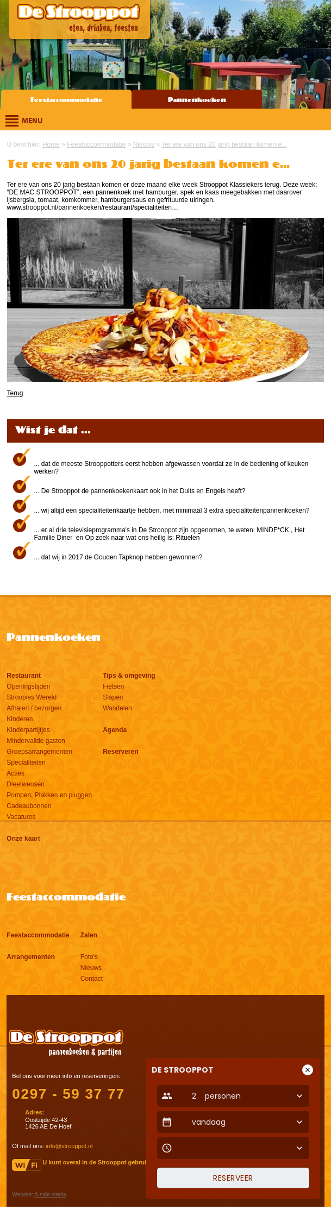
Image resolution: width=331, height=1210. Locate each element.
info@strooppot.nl (69, 1146)
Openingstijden (28, 686)
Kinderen (20, 719)
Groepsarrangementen (39, 751)
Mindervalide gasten (36, 741)
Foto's (89, 957)
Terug (15, 393)
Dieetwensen (25, 784)
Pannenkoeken (197, 100)
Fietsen (113, 686)
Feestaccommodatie (66, 100)
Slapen (113, 697)
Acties (15, 773)
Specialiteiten (26, 762)
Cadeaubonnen (29, 806)
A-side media (50, 1195)
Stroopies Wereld (32, 697)
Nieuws (91, 968)
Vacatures (21, 817)
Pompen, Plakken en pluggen (49, 795)
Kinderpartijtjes (28, 730)
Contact (91, 978)
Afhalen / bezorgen (34, 708)
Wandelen (117, 708)
